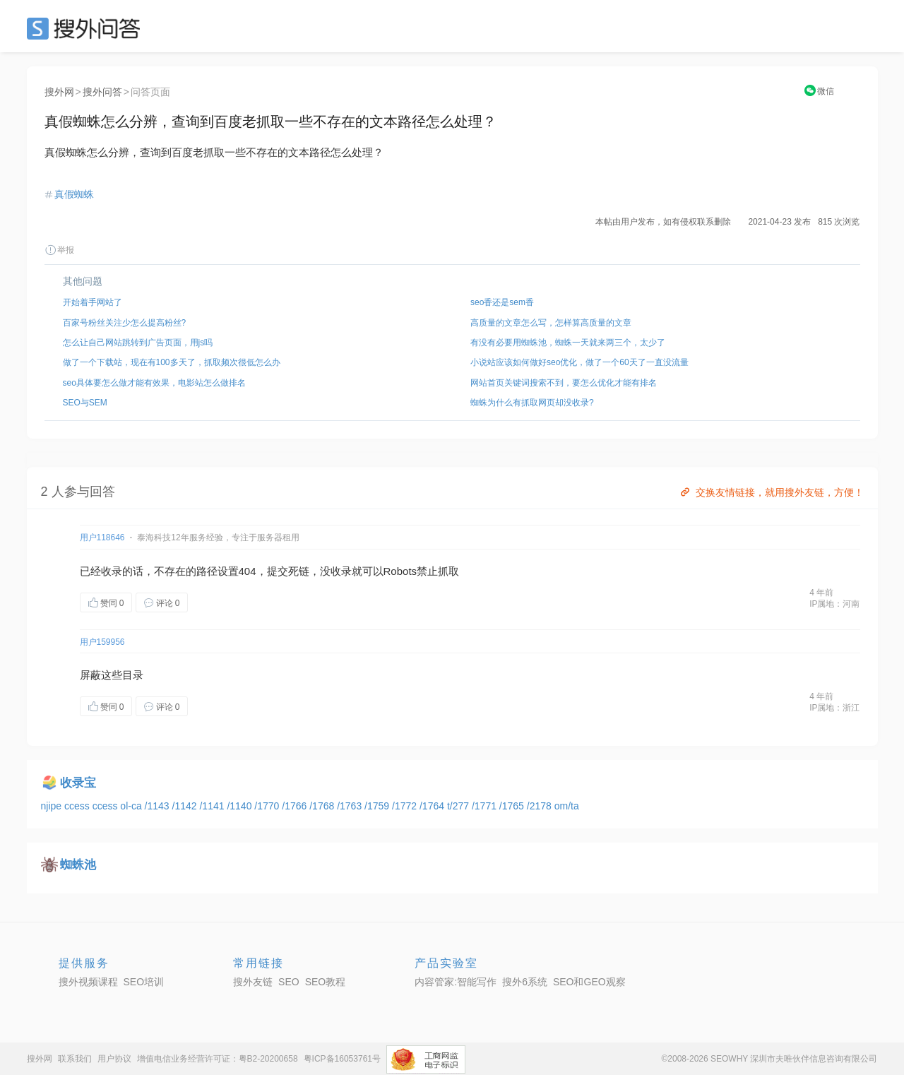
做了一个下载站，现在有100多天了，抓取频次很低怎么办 (171, 362)
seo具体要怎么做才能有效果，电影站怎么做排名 (154, 383)
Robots (400, 571)
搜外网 (59, 91)
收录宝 (78, 783)
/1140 (240, 806)
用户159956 (102, 642)
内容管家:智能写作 (455, 981)
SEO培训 (144, 981)
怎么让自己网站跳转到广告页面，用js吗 (138, 343)
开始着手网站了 (92, 302)
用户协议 (114, 1059)
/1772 (406, 806)
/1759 (378, 806)
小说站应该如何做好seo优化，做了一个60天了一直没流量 (579, 362)
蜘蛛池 (78, 865)
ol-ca (132, 806)
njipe (52, 806)
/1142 (186, 806)
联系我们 (75, 1059)
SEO (87, 28)
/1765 (513, 806)
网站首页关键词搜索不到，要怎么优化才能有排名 (563, 383)
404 (247, 571)
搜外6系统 (524, 981)
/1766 (295, 806)
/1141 (213, 806)
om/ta (566, 806)
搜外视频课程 (88, 981)
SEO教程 (325, 981)
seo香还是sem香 (502, 302)
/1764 (433, 806)
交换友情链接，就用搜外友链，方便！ (771, 492)
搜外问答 (102, 91)
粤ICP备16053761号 (342, 1059)
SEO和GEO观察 (589, 981)
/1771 (485, 806)
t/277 (459, 806)
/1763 (350, 806)
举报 (59, 250)
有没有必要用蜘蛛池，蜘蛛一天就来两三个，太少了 (567, 343)
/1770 (268, 806)
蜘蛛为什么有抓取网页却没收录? (532, 403)
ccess (78, 806)
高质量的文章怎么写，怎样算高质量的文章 (550, 323)
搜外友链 (253, 981)
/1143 (158, 806)
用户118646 (102, 537)
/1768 (323, 806)
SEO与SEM (85, 403)
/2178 (540, 806)
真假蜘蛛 (74, 194)
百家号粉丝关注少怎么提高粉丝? (124, 323)
